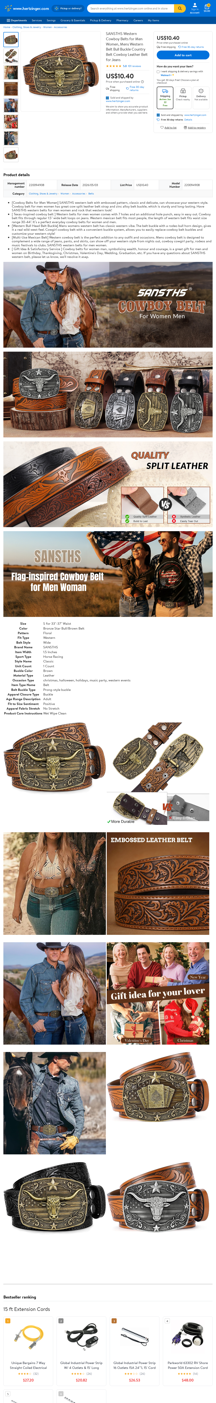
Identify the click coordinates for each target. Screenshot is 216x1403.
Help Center (103, 1387)
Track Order (130, 1387)
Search (205, 1347)
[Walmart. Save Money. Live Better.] (26, 8)
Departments (17, 20)
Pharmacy (122, 20)
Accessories (60, 27)
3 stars (54, 1313)
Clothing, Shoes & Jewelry (26, 27)
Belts (91, 193)
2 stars (54, 1318)
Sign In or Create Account (69, 1387)
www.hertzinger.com (118, 101)
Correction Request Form (25, 1274)
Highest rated (51, 1347)
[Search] (180, 8)
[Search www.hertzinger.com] (130, 8)
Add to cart (183, 55)
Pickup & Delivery (100, 20)
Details (188, 119)
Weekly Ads (155, 1387)
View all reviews (17, 1334)
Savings (51, 20)
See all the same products (197, 1247)
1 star (55, 1322)
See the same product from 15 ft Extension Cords (181, 1067)
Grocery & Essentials (73, 20)
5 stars (54, 1304)
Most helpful (76, 1347)
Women (47, 27)
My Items (153, 20)
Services (37, 20)
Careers (138, 20)
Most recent (26, 1347)
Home (6, 27)
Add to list (168, 127)
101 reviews (134, 66)
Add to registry (195, 127)
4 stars (54, 1308)
